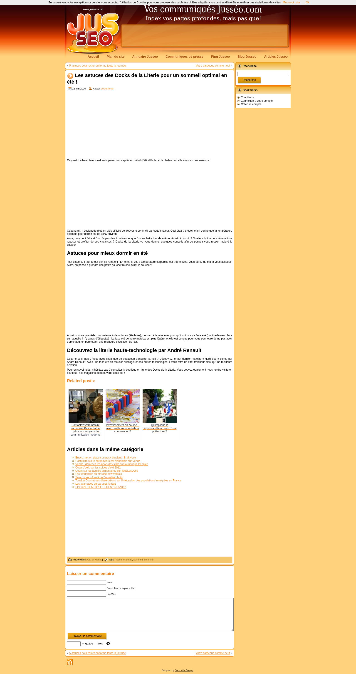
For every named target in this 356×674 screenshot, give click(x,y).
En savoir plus (291, 2)
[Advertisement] (204, 35)
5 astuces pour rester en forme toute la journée (97, 65)
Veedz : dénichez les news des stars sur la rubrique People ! (111, 464)
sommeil (138, 559)
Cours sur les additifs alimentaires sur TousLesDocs (106, 470)
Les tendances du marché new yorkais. (99, 474)
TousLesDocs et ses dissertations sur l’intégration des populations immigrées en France (128, 480)
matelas (127, 559)
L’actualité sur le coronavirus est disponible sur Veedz (107, 461)
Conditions (247, 97)
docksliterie (107, 88)
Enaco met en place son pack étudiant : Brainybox (105, 457)
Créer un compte (251, 104)
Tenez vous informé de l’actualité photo (98, 477)
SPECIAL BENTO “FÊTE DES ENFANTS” (100, 487)
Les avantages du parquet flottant (95, 483)
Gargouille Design (184, 670)
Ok (307, 2)
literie (119, 559)
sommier (149, 559)
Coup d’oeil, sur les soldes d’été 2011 (98, 467)
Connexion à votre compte (257, 100)
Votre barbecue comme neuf (213, 65)
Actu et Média (93, 559)
